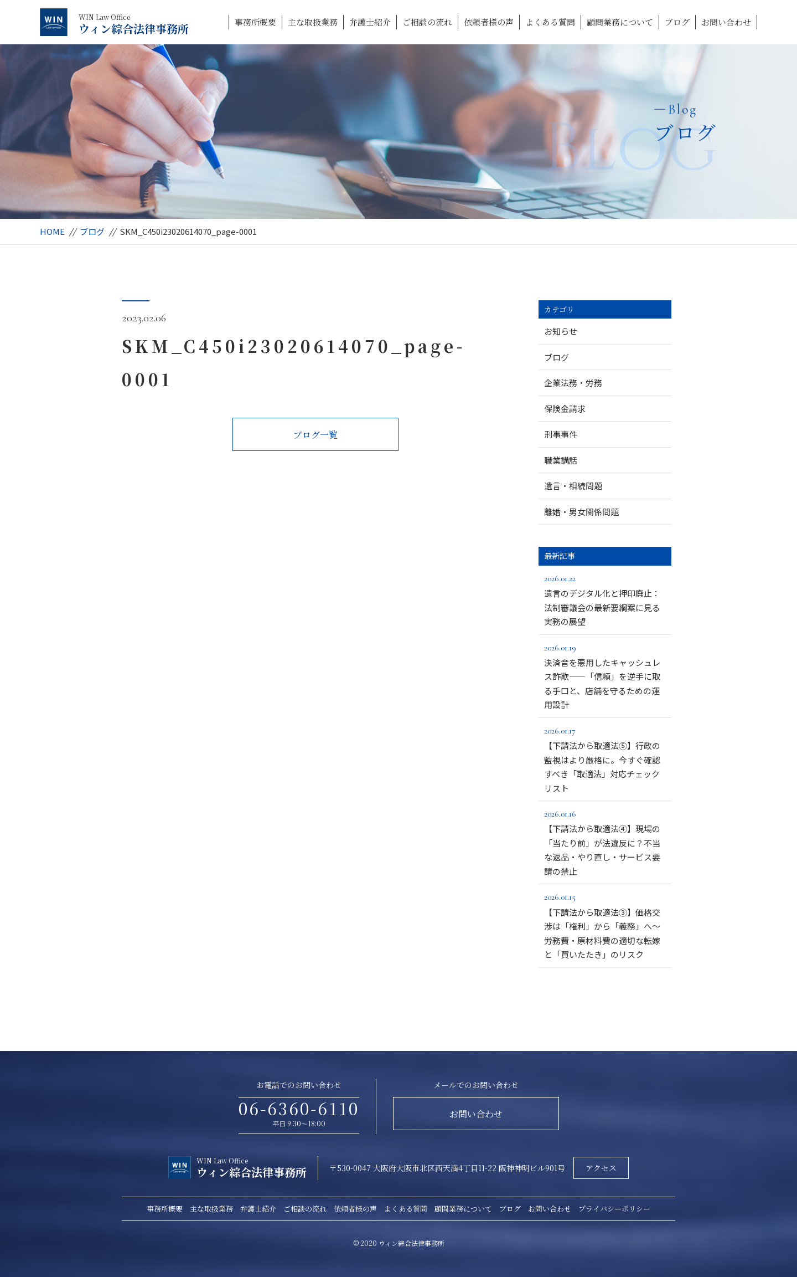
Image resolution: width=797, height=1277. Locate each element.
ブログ (677, 22)
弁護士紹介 (370, 22)
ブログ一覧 (315, 434)
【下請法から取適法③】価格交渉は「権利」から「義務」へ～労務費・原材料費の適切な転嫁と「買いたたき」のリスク (605, 925)
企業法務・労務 (573, 382)
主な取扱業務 (313, 22)
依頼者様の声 (489, 22)
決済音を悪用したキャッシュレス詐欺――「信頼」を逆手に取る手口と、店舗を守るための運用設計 (605, 675)
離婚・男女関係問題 (581, 511)
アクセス (601, 1167)
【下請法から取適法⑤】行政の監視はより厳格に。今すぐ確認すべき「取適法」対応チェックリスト (605, 759)
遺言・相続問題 (573, 485)
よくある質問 (550, 22)
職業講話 (560, 460)
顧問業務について (620, 22)
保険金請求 (565, 408)
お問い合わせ (726, 22)
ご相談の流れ (427, 22)
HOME (52, 231)
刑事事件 (560, 434)
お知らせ (560, 331)
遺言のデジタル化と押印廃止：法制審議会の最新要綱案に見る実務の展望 (605, 599)
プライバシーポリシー (614, 1208)
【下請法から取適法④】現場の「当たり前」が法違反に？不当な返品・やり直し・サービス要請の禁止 (605, 842)
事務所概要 (255, 22)
